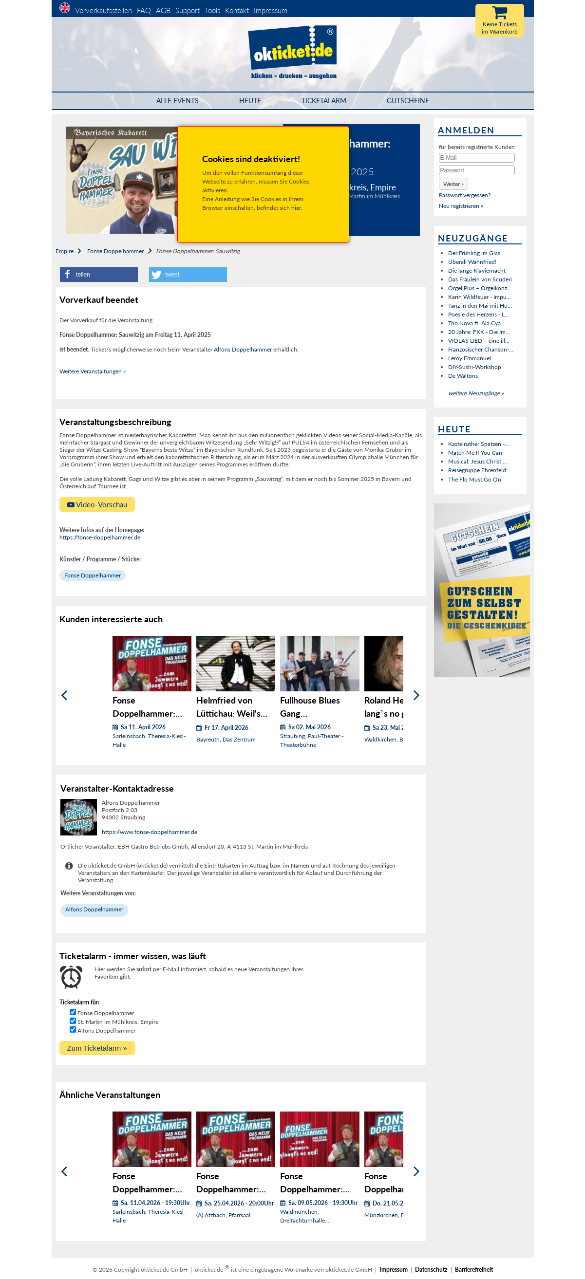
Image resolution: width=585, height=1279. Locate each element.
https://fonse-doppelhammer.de (99, 537)
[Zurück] (64, 695)
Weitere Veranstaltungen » (92, 371)
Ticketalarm (324, 100)
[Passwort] (477, 170)
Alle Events (177, 100)
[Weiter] (417, 695)
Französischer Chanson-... (480, 349)
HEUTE (250, 100)
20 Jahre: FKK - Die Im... (479, 331)
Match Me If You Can (475, 452)
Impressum (270, 10)
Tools (212, 10)
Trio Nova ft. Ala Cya (474, 323)
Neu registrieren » (461, 205)
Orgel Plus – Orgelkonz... (479, 288)
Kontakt (237, 10)
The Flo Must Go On (474, 479)
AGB (163, 10)
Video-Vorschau (97, 504)
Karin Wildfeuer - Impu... (479, 296)
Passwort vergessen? (465, 195)
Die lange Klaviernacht (477, 270)
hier (296, 207)
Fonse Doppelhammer (115, 251)
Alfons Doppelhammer (243, 349)
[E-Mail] (477, 158)
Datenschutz (431, 1269)
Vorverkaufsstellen (103, 10)
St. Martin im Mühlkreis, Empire (117, 1021)
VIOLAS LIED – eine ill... (479, 340)
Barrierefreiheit (474, 1269)
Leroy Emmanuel (469, 358)
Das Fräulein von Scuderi (480, 279)
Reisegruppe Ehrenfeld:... (480, 470)
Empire (65, 251)
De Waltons (463, 375)
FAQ (144, 10)
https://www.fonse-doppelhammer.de (149, 831)
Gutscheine (408, 100)
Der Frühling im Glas (474, 253)
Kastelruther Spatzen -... (478, 443)
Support (187, 10)
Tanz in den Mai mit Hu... (480, 305)
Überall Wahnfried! (472, 261)
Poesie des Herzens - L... (478, 314)
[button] (99, 274)
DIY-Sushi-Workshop (474, 367)
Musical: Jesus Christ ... (477, 461)
